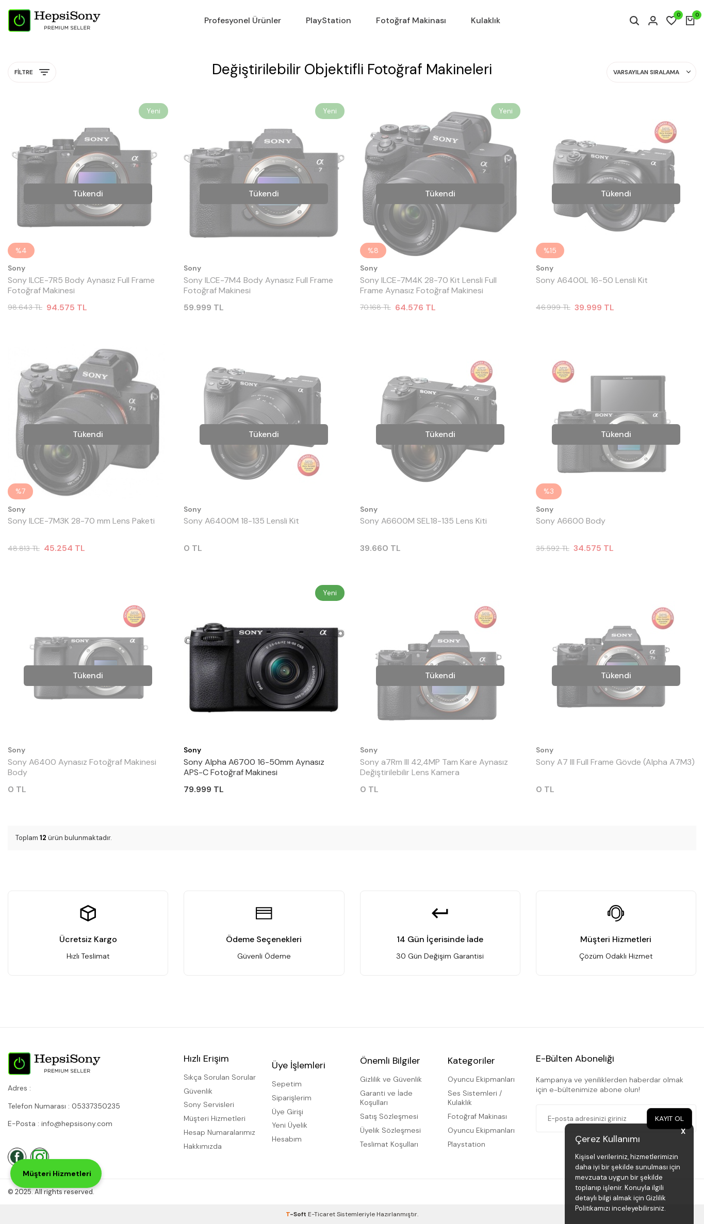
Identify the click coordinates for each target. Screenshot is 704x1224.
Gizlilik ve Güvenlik (391, 1079)
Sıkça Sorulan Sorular (220, 1077)
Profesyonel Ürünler (242, 20)
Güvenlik (198, 1091)
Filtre (32, 72)
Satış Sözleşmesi (389, 1116)
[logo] (54, 20)
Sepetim (287, 1083)
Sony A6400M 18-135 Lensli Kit (241, 521)
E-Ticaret (321, 1214)
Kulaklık (485, 20)
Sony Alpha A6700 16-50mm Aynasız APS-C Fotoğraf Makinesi (254, 767)
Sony (16, 268)
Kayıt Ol (669, 1118)
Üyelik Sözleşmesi (390, 1130)
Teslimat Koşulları (389, 1144)
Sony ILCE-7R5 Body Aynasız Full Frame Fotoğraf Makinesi (81, 285)
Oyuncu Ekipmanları (481, 1079)
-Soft (297, 1214)
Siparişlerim (292, 1097)
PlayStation (328, 20)
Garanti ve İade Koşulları (386, 1098)
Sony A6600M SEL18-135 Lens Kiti (423, 521)
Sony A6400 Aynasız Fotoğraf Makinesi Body (82, 767)
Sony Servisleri (209, 1104)
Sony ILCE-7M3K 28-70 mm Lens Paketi (81, 521)
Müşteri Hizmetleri (214, 1118)
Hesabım (287, 1139)
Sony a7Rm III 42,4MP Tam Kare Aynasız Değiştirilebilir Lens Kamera (434, 767)
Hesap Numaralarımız (219, 1132)
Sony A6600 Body (570, 521)
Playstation (466, 1144)
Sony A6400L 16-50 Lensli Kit (592, 280)
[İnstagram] (39, 1157)
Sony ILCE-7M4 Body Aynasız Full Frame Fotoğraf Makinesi (258, 285)
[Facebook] (17, 1157)
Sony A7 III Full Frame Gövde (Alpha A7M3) (615, 762)
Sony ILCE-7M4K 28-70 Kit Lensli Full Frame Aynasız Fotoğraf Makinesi (428, 285)
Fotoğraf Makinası (411, 20)
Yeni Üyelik (289, 1125)
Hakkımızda (203, 1146)
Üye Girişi (287, 1111)
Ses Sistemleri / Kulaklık (475, 1098)
